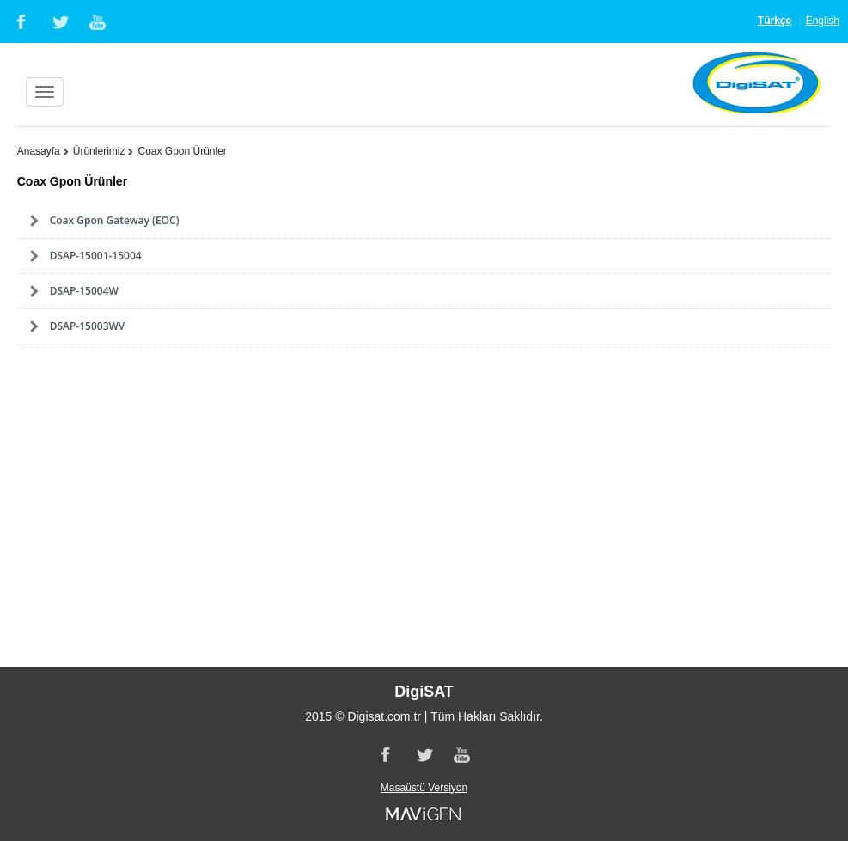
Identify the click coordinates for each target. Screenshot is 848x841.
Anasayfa (38, 151)
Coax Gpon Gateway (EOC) (115, 220)
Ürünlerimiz (99, 151)
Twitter (59, 21)
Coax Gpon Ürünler (181, 151)
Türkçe (774, 21)
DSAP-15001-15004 (96, 255)
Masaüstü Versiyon (424, 788)
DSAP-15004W (84, 290)
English (822, 21)
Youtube (99, 21)
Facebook (20, 21)
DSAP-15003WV (87, 326)
